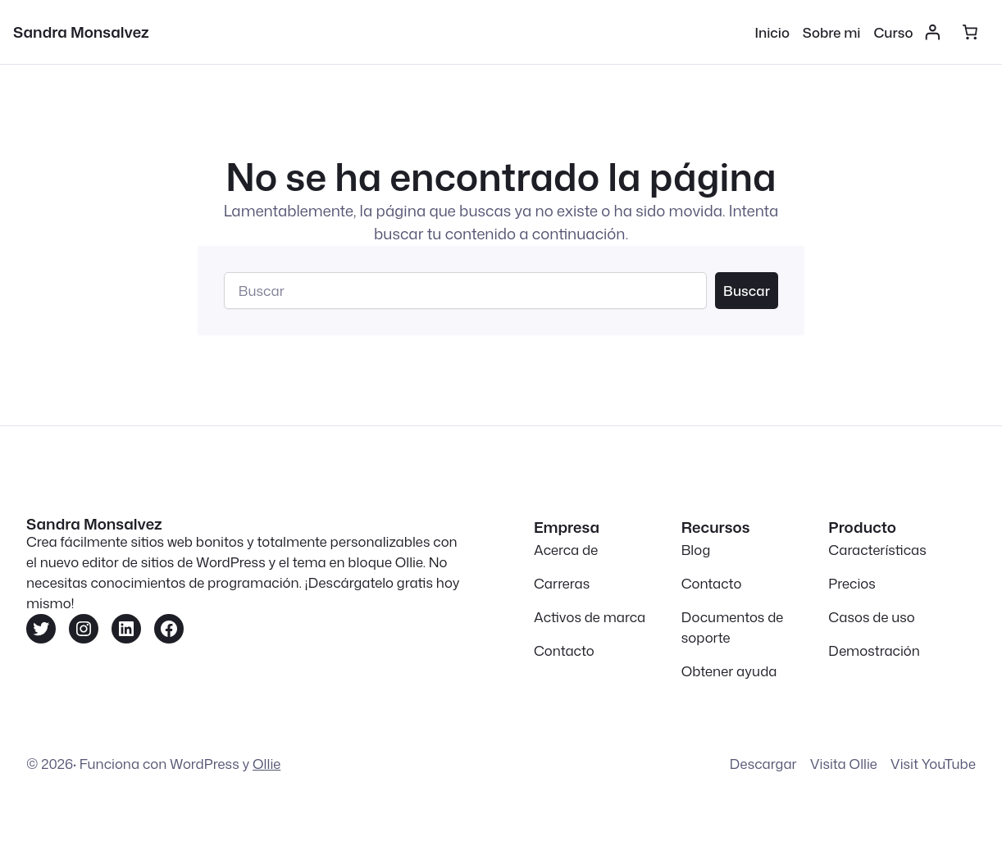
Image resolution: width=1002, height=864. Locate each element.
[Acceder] (931, 32)
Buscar (746, 290)
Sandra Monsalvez (81, 32)
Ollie (266, 763)
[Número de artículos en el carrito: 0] (970, 32)
